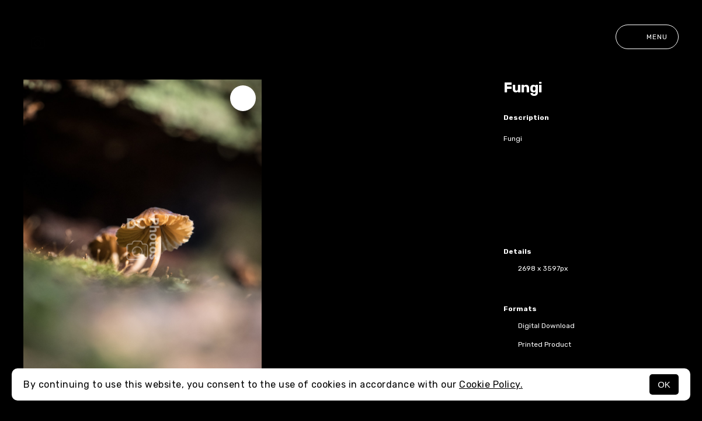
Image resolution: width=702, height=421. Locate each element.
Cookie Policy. (491, 384)
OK (664, 384)
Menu (647, 37)
